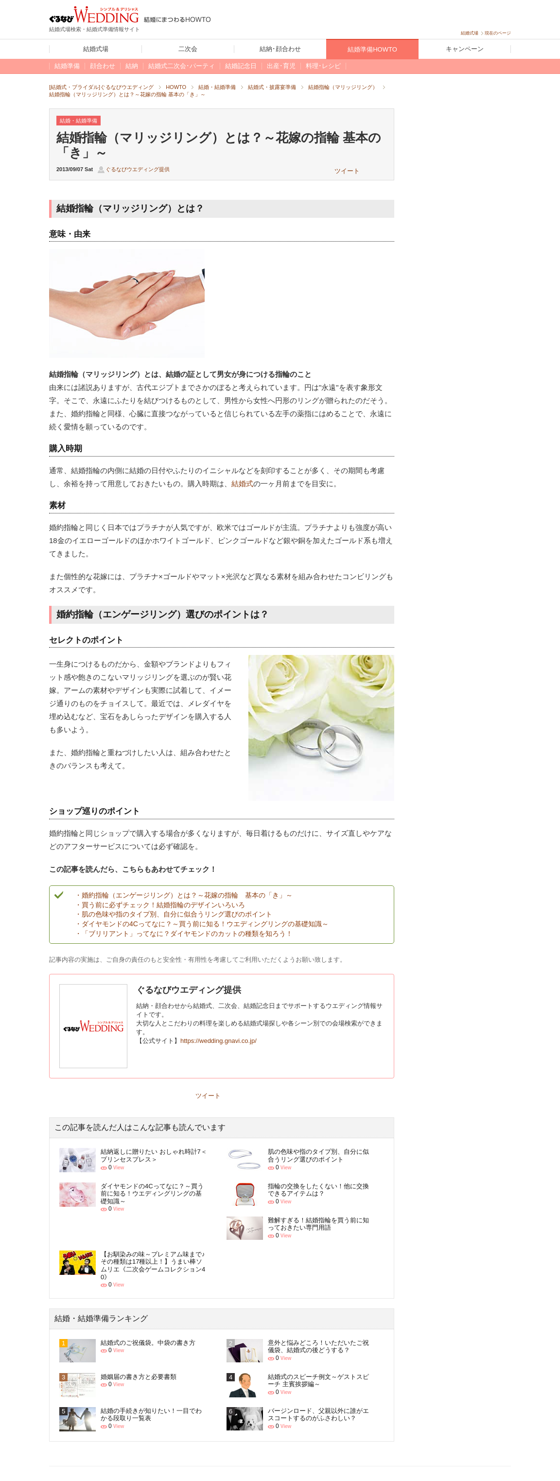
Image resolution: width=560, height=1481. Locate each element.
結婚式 (242, 483)
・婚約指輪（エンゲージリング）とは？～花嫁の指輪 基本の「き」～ (184, 895)
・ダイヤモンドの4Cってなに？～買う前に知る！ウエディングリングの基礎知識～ (202, 924)
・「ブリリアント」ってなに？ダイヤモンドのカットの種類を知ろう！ (184, 933)
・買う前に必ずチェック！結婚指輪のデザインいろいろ (160, 905)
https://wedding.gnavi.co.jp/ (218, 1040)
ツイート (347, 171)
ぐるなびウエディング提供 (137, 169)
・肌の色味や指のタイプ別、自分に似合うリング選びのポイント (173, 914)
